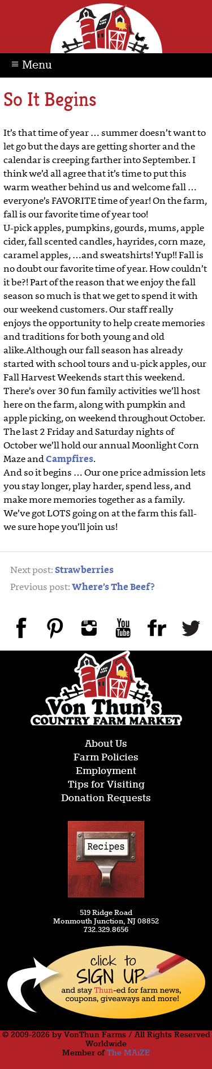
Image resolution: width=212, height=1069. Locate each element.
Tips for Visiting (106, 785)
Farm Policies (106, 757)
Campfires (69, 459)
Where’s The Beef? (113, 587)
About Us (106, 744)
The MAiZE (128, 1053)
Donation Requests (106, 798)
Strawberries (84, 570)
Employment (106, 771)
